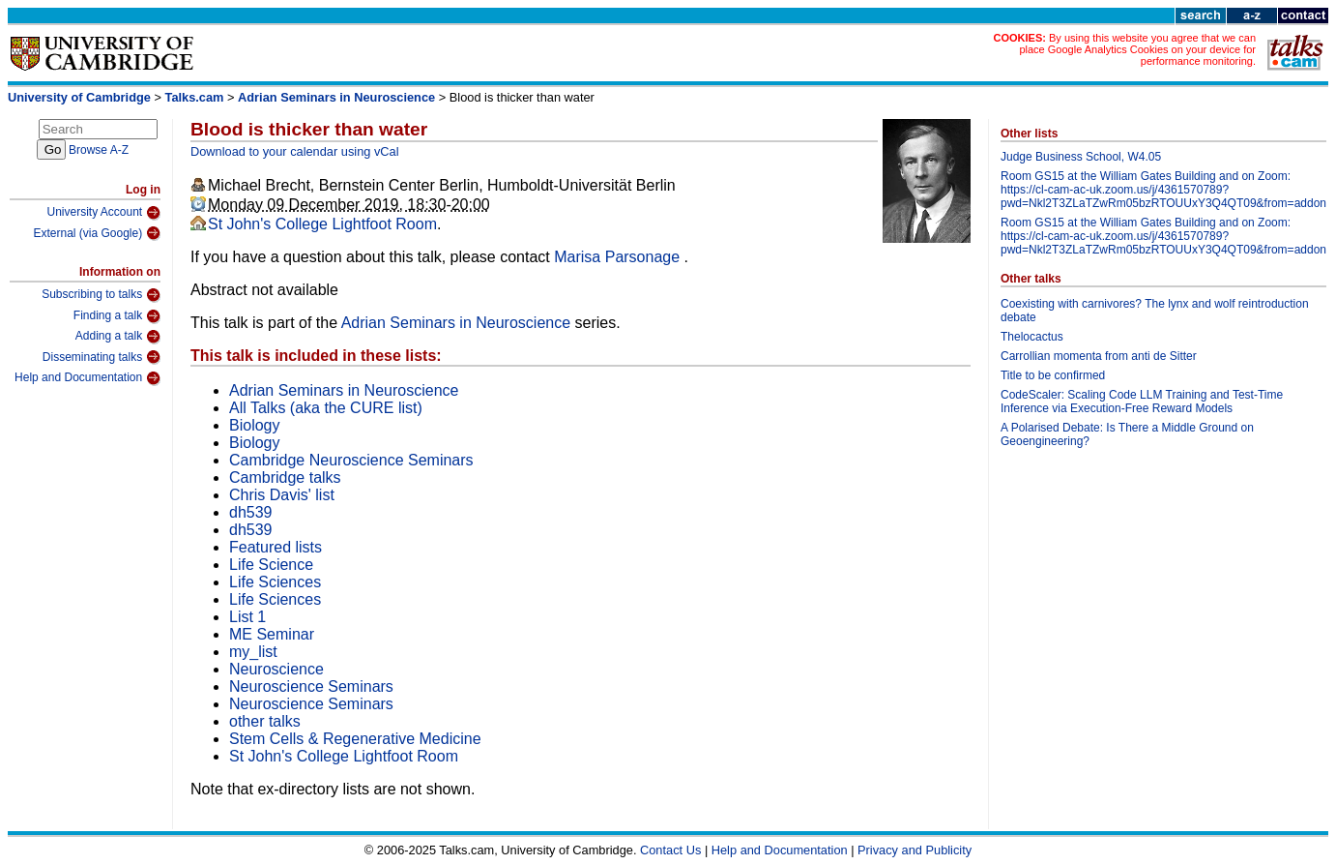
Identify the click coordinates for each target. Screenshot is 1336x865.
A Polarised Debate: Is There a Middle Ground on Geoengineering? (1127, 434)
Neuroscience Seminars (311, 686)
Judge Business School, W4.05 (1081, 157)
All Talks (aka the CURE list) (325, 408)
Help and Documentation (87, 378)
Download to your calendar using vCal (294, 151)
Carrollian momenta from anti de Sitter (1099, 356)
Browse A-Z (99, 150)
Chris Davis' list (281, 495)
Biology (254, 425)
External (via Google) (96, 233)
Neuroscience (276, 669)
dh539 (251, 512)
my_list (253, 651)
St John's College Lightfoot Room (322, 224)
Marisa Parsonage (618, 257)
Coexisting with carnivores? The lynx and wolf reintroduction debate (1155, 310)
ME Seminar (271, 634)
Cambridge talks (285, 477)
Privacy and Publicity (914, 850)
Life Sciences (275, 582)
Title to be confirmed (1053, 375)
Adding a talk (117, 336)
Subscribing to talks (101, 295)
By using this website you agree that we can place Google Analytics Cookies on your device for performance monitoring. (1137, 49)
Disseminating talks (101, 357)
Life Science (271, 564)
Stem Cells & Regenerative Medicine (355, 739)
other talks (265, 721)
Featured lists (275, 547)
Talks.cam (194, 97)
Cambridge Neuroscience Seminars (351, 460)
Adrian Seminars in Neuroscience (336, 97)
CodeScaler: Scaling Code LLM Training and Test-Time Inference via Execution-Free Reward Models (1142, 401)
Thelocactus (1032, 336)
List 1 (247, 617)
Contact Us (670, 850)
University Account (103, 213)
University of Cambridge (79, 97)
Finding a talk (116, 316)
